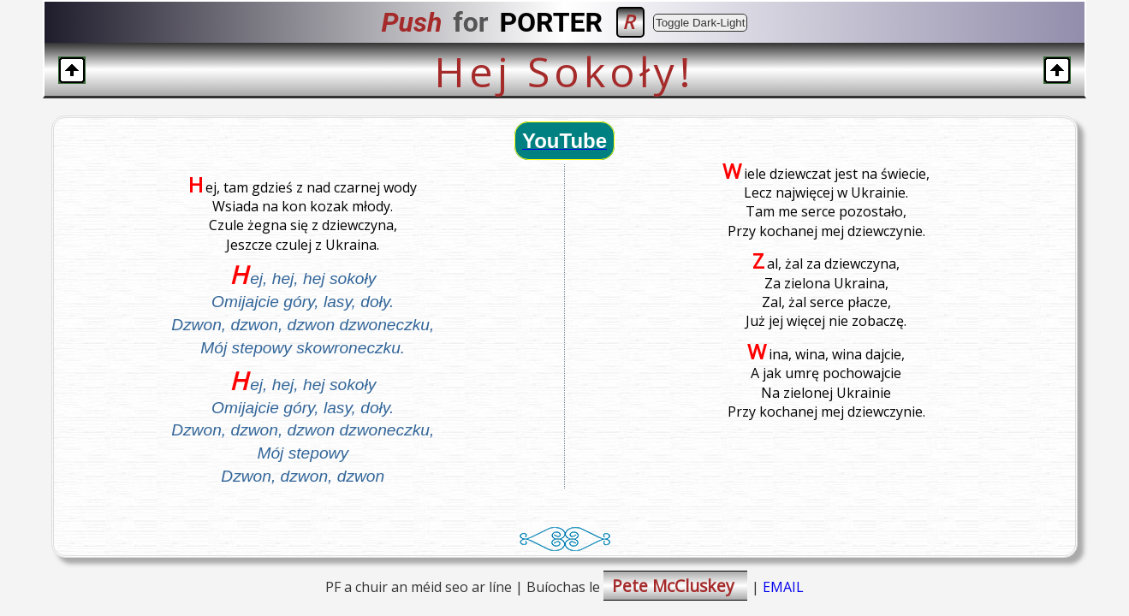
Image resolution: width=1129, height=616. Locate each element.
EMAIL (783, 587)
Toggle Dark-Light (700, 22)
